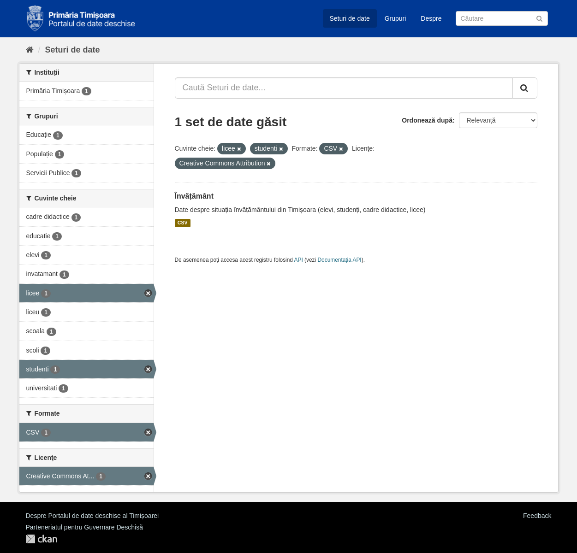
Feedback (537, 515)
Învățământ (194, 196)
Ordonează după (427, 120)
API (298, 260)
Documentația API (340, 260)
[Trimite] (539, 18)
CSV (183, 223)
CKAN (41, 539)
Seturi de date (350, 18)
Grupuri (395, 18)
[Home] (30, 49)
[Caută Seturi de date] (502, 18)
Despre (431, 18)
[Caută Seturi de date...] (344, 88)
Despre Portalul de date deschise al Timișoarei (92, 515)
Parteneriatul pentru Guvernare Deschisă (84, 527)
